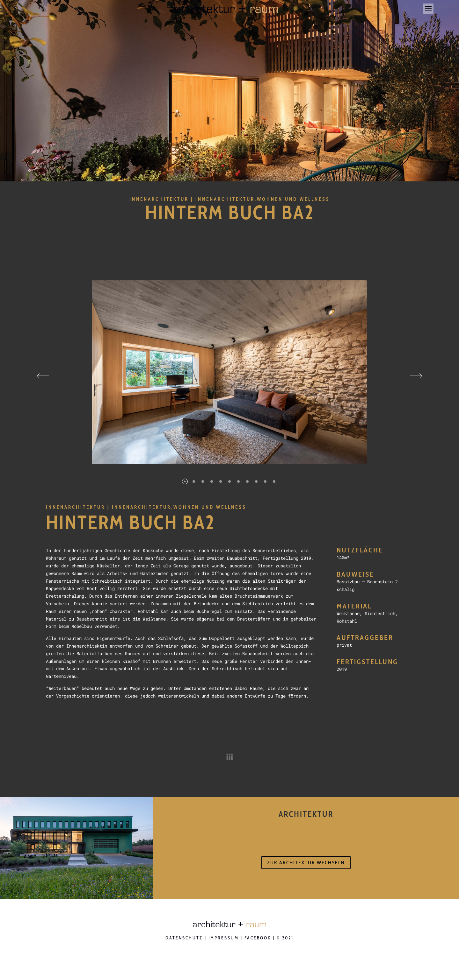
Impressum (223, 938)
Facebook (257, 938)
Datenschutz (184, 938)
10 (265, 481)
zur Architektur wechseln (306, 863)
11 (274, 481)
